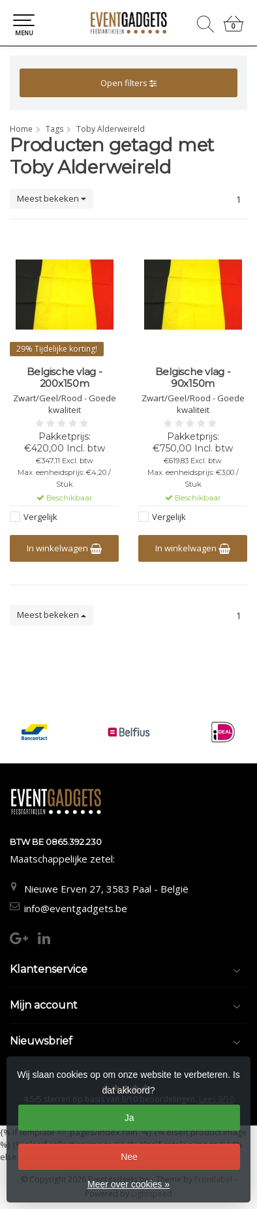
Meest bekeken (51, 198)
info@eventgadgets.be (75, 908)
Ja (129, 1117)
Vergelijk (40, 517)
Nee (129, 1157)
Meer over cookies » (128, 1184)
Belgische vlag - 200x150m (64, 378)
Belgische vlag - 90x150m (193, 378)
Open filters (128, 83)
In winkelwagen (64, 548)
